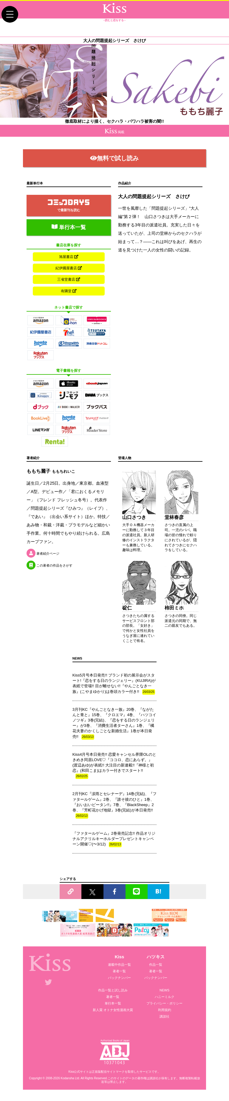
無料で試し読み (114, 158)
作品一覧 (155, 966)
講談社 (164, 1018)
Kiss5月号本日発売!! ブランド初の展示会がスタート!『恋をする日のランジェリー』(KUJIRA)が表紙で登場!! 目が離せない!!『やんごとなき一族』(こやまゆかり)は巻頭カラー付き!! (114, 686)
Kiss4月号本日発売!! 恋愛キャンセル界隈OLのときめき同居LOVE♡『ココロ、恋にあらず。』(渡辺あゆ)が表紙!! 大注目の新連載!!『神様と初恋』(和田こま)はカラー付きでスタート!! (114, 767)
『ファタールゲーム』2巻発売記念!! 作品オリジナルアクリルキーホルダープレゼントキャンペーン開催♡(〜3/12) (113, 841)
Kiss (119, 958)
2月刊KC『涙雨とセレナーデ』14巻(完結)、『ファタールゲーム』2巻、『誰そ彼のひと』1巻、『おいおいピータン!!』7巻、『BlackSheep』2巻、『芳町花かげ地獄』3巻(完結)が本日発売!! (114, 807)
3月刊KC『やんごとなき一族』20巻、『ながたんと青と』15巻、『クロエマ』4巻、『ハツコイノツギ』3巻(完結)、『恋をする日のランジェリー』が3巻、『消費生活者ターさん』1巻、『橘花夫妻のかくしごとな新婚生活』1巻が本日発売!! (114, 725)
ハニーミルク (164, 999)
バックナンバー (119, 980)
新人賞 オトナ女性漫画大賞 (113, 1012)
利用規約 (164, 1012)
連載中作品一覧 (119, 966)
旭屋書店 (68, 257)
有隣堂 (69, 292)
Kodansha (67, 1080)
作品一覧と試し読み (113, 992)
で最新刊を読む (68, 205)
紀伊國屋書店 (68, 269)
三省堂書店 (68, 281)
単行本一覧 (69, 227)
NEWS (164, 992)
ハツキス (156, 958)
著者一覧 (119, 973)
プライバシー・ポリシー (164, 1005)
